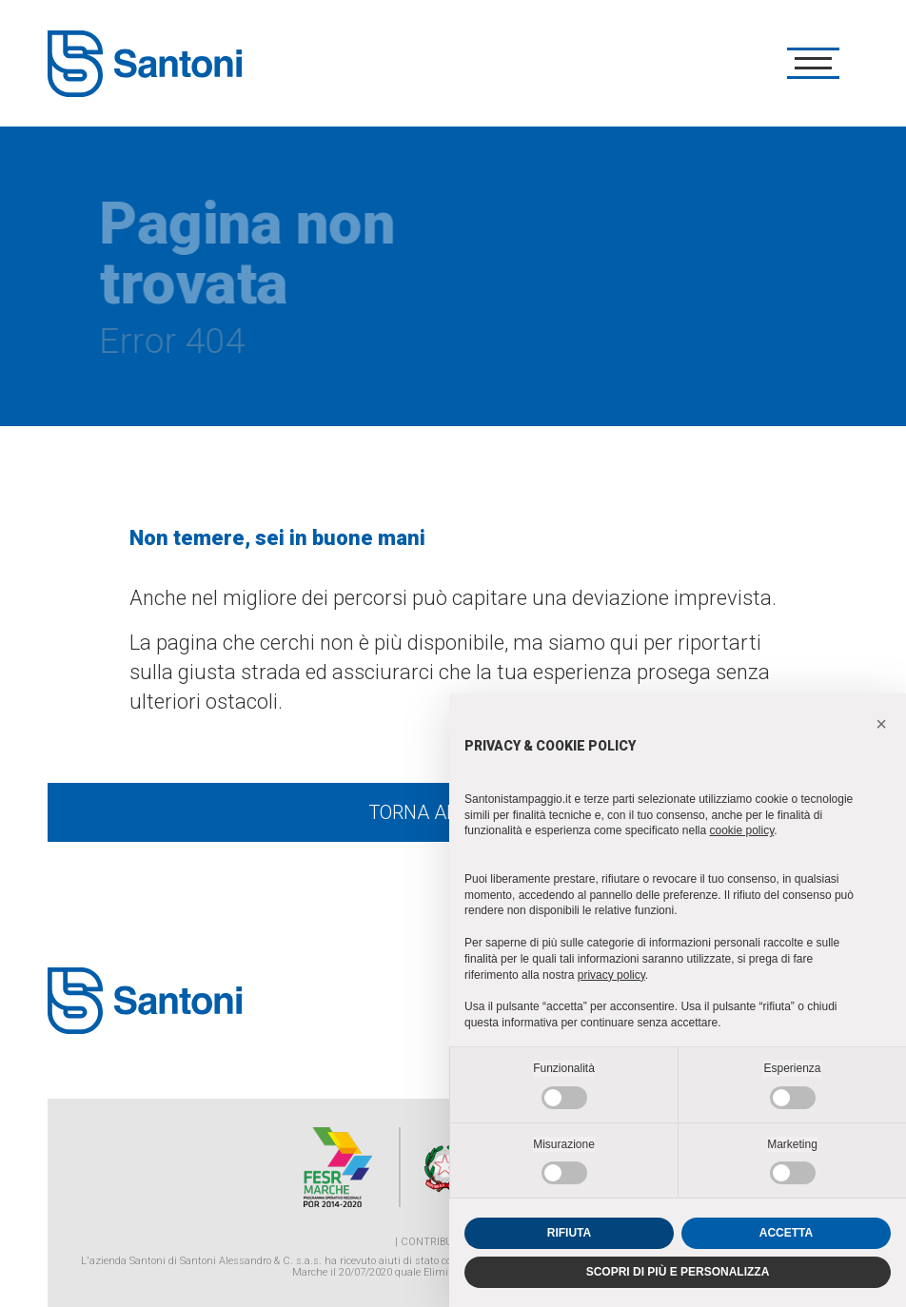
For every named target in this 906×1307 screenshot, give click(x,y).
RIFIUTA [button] (569, 1232)
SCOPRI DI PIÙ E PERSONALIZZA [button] (678, 1271)
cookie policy (741, 830)
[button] (881, 724)
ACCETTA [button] (786, 1232)
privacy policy (611, 975)
